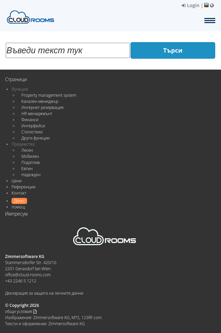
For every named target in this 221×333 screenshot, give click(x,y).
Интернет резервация (42, 107)
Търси (173, 50)
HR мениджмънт (36, 113)
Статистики (32, 132)
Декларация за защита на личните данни (44, 293)
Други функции (35, 138)
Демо (19, 201)
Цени (17, 181)
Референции (24, 187)
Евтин (27, 168)
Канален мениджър (39, 101)
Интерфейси (33, 126)
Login (190, 5)
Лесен (27, 150)
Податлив (30, 162)
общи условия (21, 311)
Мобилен (30, 156)
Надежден (31, 175)
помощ (18, 207)
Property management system (48, 95)
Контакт (19, 193)
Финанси (29, 120)
